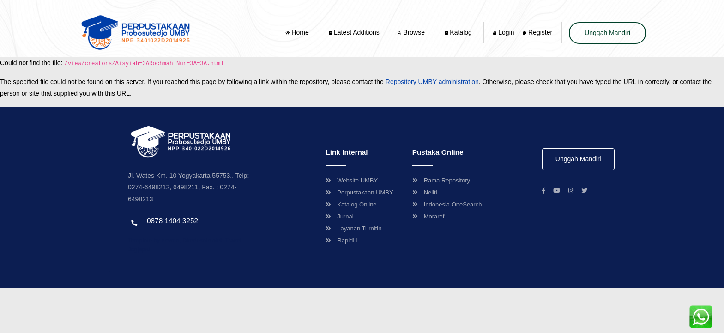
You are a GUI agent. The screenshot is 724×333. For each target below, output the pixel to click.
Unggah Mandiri (607, 32)
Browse (412, 32)
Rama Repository (441, 180)
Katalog (458, 32)
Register (537, 32)
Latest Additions (354, 32)
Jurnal (339, 216)
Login (503, 32)
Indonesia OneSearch (447, 204)
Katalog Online (351, 204)
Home (297, 32)
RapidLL (342, 240)
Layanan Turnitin (353, 228)
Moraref (428, 216)
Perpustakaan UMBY (359, 192)
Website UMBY (352, 180)
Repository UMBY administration (432, 81)
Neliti (424, 192)
